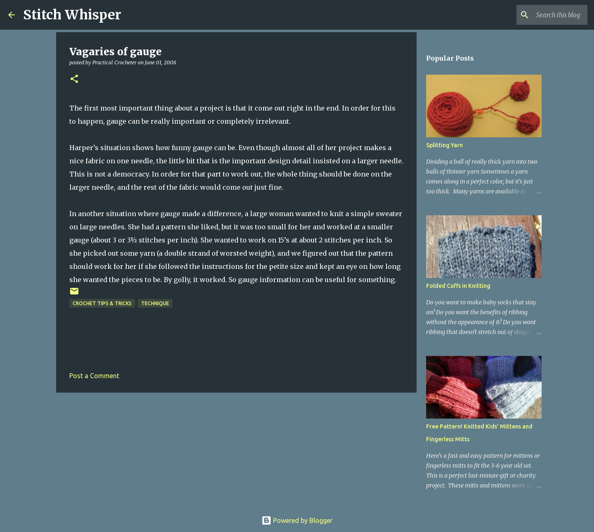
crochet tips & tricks (102, 303)
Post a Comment (94, 375)
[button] (74, 79)
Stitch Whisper (72, 15)
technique (155, 303)
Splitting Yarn (444, 145)
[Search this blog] (544, 15)
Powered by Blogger (297, 520)
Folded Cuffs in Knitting (458, 285)
